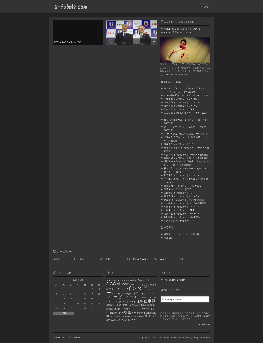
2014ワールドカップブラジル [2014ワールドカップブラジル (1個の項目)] (118, 280)
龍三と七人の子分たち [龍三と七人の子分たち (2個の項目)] (125, 320)
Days (82, 259)
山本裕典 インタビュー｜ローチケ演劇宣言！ (186, 203)
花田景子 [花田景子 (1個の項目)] (116, 316)
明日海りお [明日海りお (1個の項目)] (119, 313)
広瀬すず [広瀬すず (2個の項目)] (118, 308)
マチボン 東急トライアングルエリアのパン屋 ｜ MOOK (186, 181)
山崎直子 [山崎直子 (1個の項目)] (110, 309)
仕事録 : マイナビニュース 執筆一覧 (181, 234)
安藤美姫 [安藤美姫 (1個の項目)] (142, 305)
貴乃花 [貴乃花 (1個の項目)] (133, 316)
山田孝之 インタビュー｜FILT (178, 192)
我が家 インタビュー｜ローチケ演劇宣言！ (185, 200)
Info (108, 259)
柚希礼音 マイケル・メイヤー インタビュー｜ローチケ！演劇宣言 (186, 170)
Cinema (56, 259)
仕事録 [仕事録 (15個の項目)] (149, 301)
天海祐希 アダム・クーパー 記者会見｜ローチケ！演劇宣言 (186, 139)
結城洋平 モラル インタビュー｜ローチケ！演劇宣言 (186, 149)
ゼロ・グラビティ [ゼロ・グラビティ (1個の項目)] (125, 294)
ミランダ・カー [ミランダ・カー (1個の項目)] (120, 302)
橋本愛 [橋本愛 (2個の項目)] (144, 312)
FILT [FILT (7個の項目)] (148, 280)
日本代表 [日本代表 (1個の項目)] (110, 313)
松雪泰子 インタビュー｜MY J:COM (181, 175)
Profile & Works (140, 259)
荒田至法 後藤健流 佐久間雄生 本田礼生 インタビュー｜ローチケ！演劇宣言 (187, 163)
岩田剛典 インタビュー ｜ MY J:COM (182, 217)
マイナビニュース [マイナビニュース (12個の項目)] (121, 297)
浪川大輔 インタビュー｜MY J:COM (181, 196)
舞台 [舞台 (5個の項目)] (109, 316)
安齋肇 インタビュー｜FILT (177, 189)
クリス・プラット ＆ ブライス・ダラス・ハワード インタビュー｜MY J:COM (186, 90)
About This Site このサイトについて (182, 29)
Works (163, 259)
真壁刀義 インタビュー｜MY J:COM (181, 106)
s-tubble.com (59, 337)
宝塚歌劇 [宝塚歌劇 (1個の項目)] (150, 305)
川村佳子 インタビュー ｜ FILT (179, 109)
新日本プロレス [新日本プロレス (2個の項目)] (131, 308)
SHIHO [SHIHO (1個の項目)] (132, 285)
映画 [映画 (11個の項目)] (127, 312)
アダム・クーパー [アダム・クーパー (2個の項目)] (117, 289)
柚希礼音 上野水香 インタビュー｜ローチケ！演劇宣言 (186, 122)
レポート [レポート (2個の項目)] (131, 301)
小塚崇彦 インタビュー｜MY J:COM (181, 99)
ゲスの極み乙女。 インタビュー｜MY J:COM (186, 95)
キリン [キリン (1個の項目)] (114, 294)
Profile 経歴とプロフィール (178, 32)
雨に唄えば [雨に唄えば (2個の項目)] (150, 316)
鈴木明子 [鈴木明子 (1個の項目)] (140, 316)
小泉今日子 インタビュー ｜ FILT (180, 220)
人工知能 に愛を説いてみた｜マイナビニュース (186, 115)
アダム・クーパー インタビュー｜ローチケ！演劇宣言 (186, 128)
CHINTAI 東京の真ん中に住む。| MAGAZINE (186, 133)
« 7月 (63, 313)
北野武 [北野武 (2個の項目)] (117, 305)
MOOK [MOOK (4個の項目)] (124, 284)
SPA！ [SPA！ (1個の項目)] (138, 285)
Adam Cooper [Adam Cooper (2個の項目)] (138, 280)
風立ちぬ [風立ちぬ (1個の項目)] (110, 320)
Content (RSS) (74, 337)
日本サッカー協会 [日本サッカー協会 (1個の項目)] (147, 309)
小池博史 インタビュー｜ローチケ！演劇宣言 (186, 154)
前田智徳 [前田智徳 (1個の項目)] (110, 305)
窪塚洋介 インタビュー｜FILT (178, 144)
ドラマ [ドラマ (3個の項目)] (137, 293)
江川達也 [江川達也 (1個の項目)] (152, 313)
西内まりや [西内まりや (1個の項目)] (125, 316)
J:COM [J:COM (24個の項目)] (113, 283)
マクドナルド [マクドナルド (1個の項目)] (143, 298)
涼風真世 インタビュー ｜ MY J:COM (182, 213)
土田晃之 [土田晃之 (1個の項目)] (125, 305)
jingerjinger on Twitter (174, 280)
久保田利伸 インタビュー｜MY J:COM (182, 186)
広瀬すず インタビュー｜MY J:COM (181, 206)
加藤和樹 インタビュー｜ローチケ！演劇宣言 (186, 158)
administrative (203, 324)
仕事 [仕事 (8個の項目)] (139, 301)
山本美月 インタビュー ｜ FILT (179, 210)
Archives (168, 238)
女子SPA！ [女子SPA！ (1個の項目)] (134, 305)
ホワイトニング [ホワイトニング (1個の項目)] (148, 294)
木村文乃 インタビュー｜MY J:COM (181, 102)
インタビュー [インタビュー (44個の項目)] (129, 290)
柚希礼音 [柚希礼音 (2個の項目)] (136, 312)
